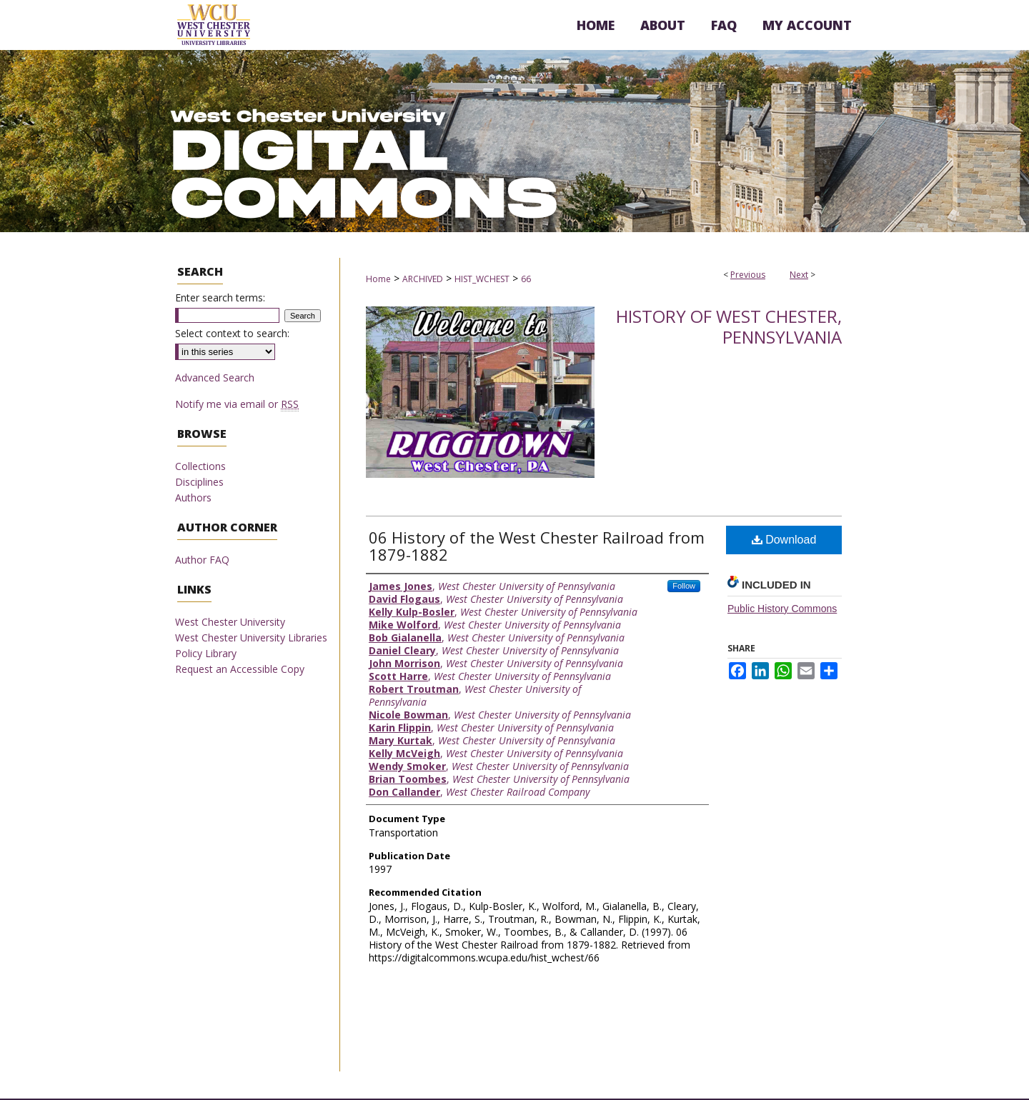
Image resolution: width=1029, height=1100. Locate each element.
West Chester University (230, 622)
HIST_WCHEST (481, 279)
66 (526, 279)
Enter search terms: (220, 297)
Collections (200, 466)
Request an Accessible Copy (239, 669)
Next (799, 275)
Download (784, 540)
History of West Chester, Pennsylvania (729, 326)
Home (378, 279)
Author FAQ (202, 559)
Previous (747, 275)
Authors (193, 497)
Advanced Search (214, 377)
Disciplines (199, 482)
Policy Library (206, 653)
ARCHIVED (422, 279)
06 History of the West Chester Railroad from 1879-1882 (537, 545)
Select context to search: (232, 333)
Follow (683, 585)
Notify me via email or (237, 404)
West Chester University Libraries (251, 637)
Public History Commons (782, 608)
